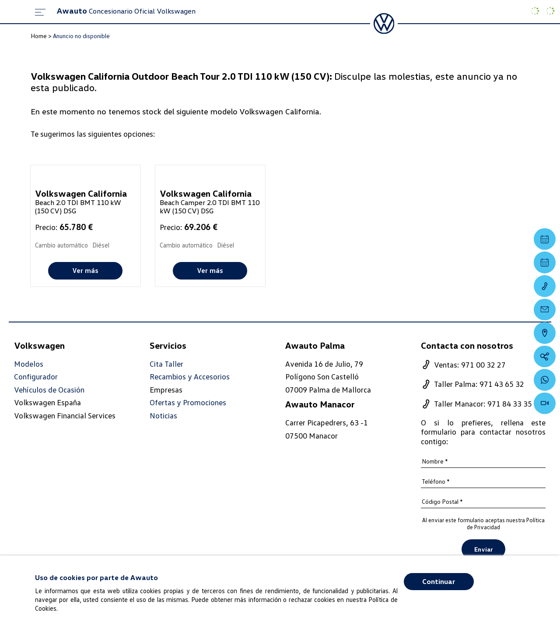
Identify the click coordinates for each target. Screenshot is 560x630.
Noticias (163, 415)
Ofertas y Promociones (188, 402)
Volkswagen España (47, 402)
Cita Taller (166, 363)
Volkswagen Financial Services (65, 415)
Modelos (28, 363)
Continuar (438, 581)
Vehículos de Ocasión (49, 389)
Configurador (36, 376)
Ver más (85, 270)
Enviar (483, 549)
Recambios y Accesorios (190, 376)
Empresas (166, 389)
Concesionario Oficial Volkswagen (126, 11)
